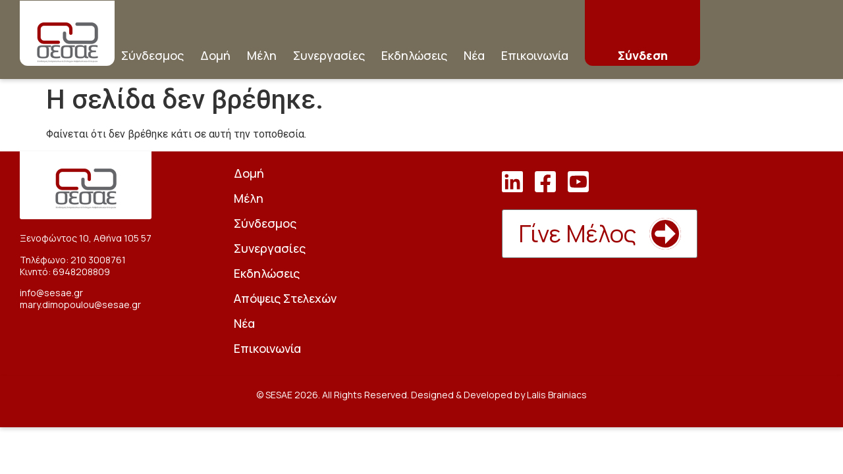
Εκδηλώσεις (414, 55)
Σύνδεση (643, 55)
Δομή (215, 55)
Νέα (474, 55)
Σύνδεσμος (152, 55)
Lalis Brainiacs (557, 394)
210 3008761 (98, 259)
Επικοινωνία (534, 55)
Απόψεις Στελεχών (285, 298)
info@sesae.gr (51, 292)
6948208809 (81, 271)
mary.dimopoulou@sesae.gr (80, 304)
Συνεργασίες (329, 55)
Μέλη (262, 55)
